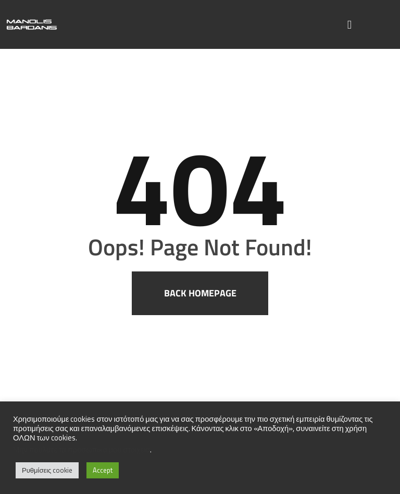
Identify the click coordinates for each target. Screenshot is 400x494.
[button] (349, 24)
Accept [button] (103, 470)
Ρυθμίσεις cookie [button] (47, 470)
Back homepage (200, 293)
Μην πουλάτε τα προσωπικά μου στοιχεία (81, 450)
